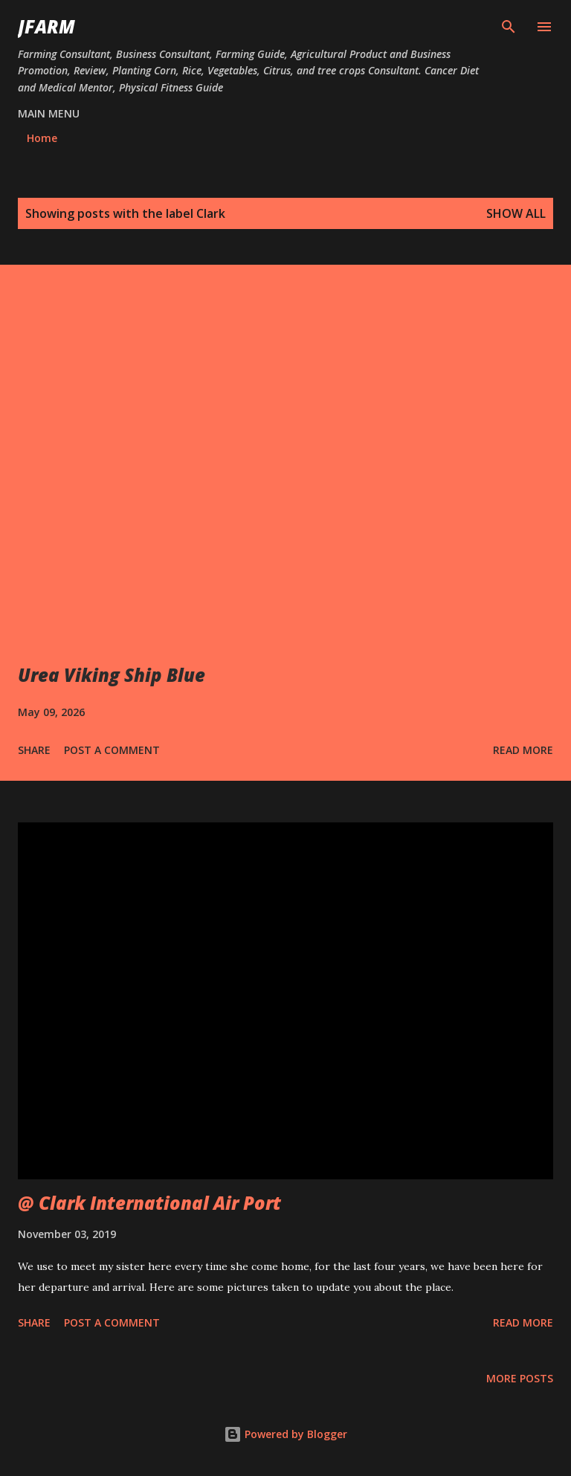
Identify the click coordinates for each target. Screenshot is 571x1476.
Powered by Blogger (285, 1434)
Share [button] (34, 750)
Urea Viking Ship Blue (111, 675)
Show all (516, 213)
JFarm (46, 26)
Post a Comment (112, 750)
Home (42, 138)
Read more (523, 750)
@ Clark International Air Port (149, 1202)
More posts (519, 1378)
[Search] (508, 27)
